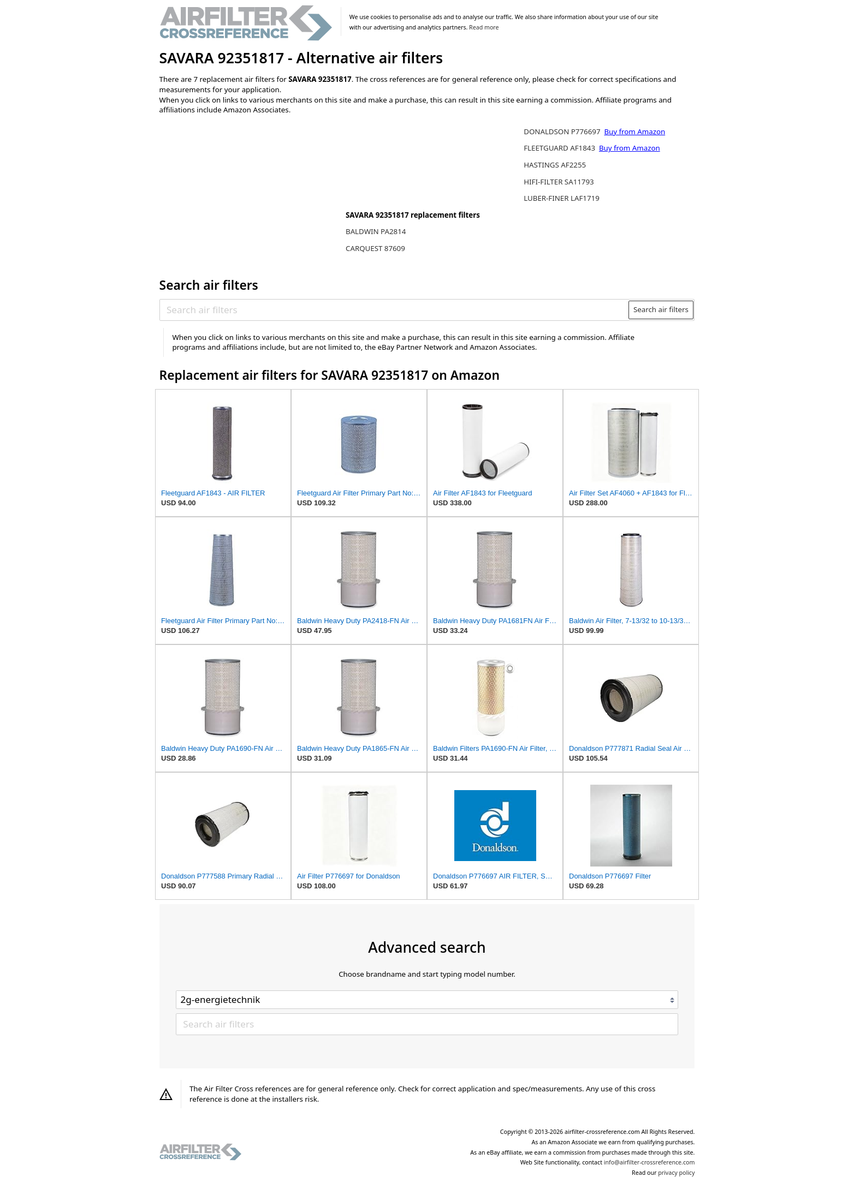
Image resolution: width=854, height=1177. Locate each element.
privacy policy (676, 1172)
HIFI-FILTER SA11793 (559, 182)
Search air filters (661, 309)
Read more (484, 27)
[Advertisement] (249, 195)
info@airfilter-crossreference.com (649, 1162)
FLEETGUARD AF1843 (560, 148)
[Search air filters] (394, 310)
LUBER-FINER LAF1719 (562, 198)
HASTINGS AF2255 (555, 165)
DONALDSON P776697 (563, 131)
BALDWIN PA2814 (376, 231)
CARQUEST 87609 (375, 248)
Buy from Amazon (634, 131)
